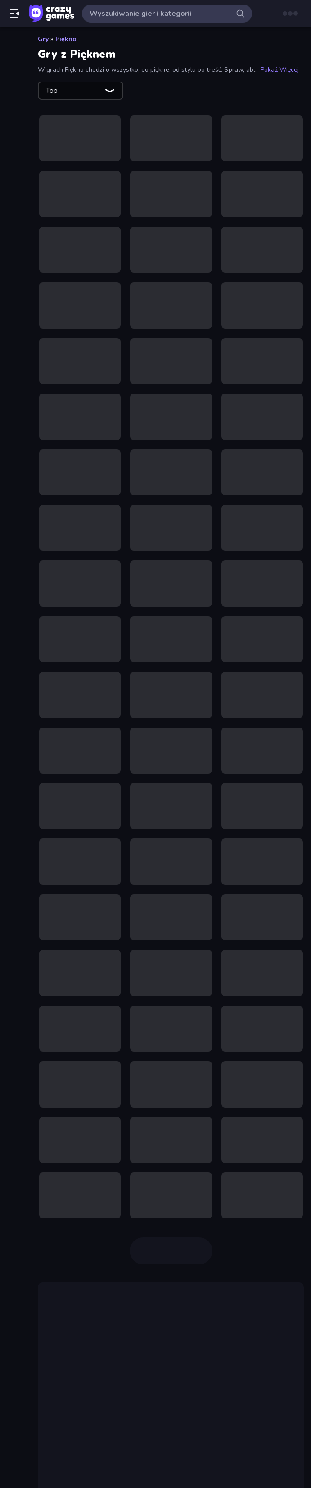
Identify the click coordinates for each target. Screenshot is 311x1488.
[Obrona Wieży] (13, 371)
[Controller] (13, 233)
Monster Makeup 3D (116, 1391)
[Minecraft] (13, 340)
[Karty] (13, 294)
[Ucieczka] (13, 540)
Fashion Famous (131, 1460)
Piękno (66, 39)
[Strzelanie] (13, 494)
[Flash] (13, 248)
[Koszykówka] (13, 310)
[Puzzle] (13, 432)
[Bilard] (13, 187)
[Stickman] (13, 478)
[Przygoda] (13, 417)
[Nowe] (13, 72)
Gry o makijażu (76, 1370)
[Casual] (13, 203)
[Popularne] (13, 88)
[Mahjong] (13, 325)
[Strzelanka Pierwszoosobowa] (13, 509)
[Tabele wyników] (13, 149)
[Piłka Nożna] (13, 386)
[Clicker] (13, 218)
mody (110, 1449)
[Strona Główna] (13, 42)
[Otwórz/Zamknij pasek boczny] (14, 13)
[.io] (13, 279)
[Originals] (13, 118)
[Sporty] (13, 463)
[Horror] (13, 264)
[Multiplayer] (13, 134)
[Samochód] (13, 448)
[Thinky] (13, 524)
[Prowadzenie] (13, 402)
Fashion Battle (199, 1482)
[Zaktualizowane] (13, 103)
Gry (43, 39)
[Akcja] (13, 172)
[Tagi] (13, 563)
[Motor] (13, 356)
